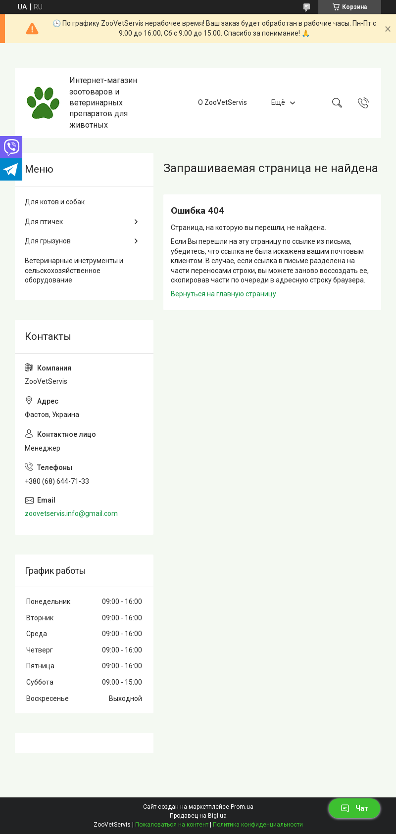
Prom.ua (242, 806)
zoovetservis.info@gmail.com (71, 513)
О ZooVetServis (222, 102)
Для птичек (44, 222)
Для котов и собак (55, 202)
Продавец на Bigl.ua (198, 815)
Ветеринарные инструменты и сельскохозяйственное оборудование (74, 270)
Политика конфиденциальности (258, 824)
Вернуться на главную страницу (223, 294)
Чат (354, 808)
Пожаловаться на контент (171, 824)
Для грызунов (48, 241)
